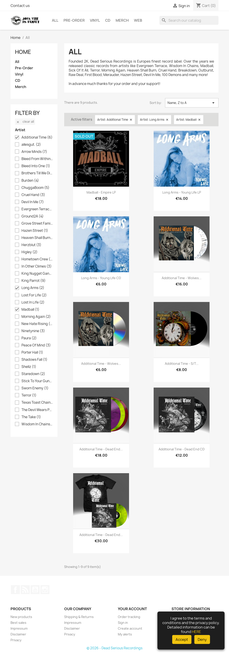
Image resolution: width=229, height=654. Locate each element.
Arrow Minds (34, 152)
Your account (132, 608)
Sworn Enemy (35, 388)
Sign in (123, 622)
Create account (130, 628)
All (55, 20)
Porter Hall (32, 352)
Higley (29, 252)
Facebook (15, 589)
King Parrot (33, 280)
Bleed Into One (35, 166)
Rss (25, 589)
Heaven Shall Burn (37, 238)
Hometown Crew (37, 259)
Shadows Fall (34, 359)
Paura (29, 338)
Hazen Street (34, 230)
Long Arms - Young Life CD (101, 278)
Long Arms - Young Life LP (181, 192)
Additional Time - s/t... (182, 363)
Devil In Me (32, 202)
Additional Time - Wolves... (181, 278)
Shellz (28, 367)
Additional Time (37, 137)
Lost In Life (33, 302)
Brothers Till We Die (37, 173)
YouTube (35, 589)
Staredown (33, 374)
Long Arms (32, 288)
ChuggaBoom (35, 188)
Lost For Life (34, 295)
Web (138, 20)
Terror (28, 395)
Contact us (20, 5)
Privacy (16, 640)
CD (107, 20)
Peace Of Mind (36, 345)
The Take (31, 417)
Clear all (25, 121)
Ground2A (32, 216)
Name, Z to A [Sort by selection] (192, 102)
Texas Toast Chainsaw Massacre (37, 402)
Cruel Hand (33, 195)
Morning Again (36, 316)
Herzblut (31, 245)
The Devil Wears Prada (37, 410)
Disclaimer (18, 634)
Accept (182, 639)
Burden (30, 180)
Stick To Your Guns (37, 381)
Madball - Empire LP (101, 192)
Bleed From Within (37, 159)
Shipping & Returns (79, 617)
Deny (202, 639)
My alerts (125, 634)
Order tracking (129, 617)
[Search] (188, 20)
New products (21, 617)
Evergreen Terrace (37, 209)
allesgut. (31, 144)
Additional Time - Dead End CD (182, 449)
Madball (30, 309)
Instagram (44, 589)
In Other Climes (36, 266)
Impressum (19, 628)
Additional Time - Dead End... (101, 449)
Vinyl (95, 20)
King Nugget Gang (37, 273)
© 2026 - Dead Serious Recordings (114, 648)
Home (23, 52)
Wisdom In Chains (37, 424)
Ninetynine (33, 331)
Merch (122, 20)
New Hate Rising (37, 324)
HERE (196, 631)
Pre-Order (74, 20)
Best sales (18, 622)
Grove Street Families (37, 223)
